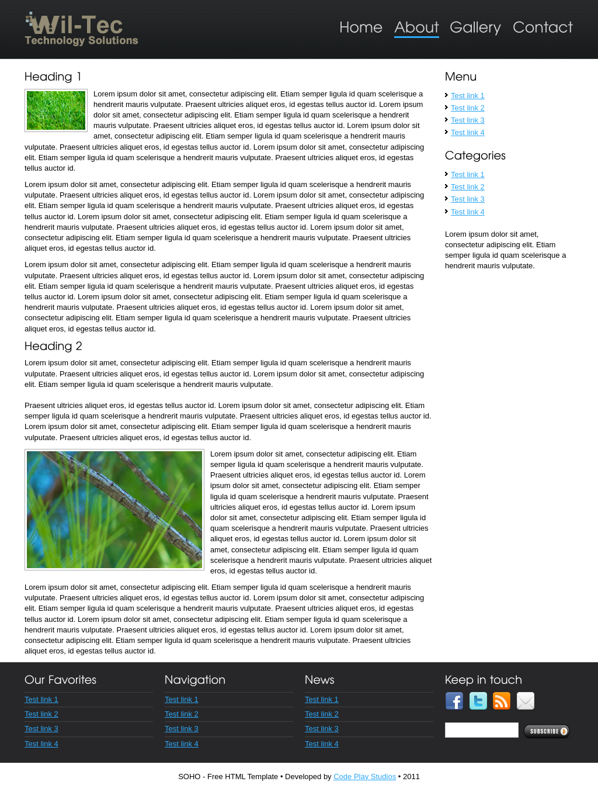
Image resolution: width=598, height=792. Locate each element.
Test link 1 (468, 95)
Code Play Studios (364, 776)
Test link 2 (468, 107)
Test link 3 (468, 120)
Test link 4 (468, 132)
